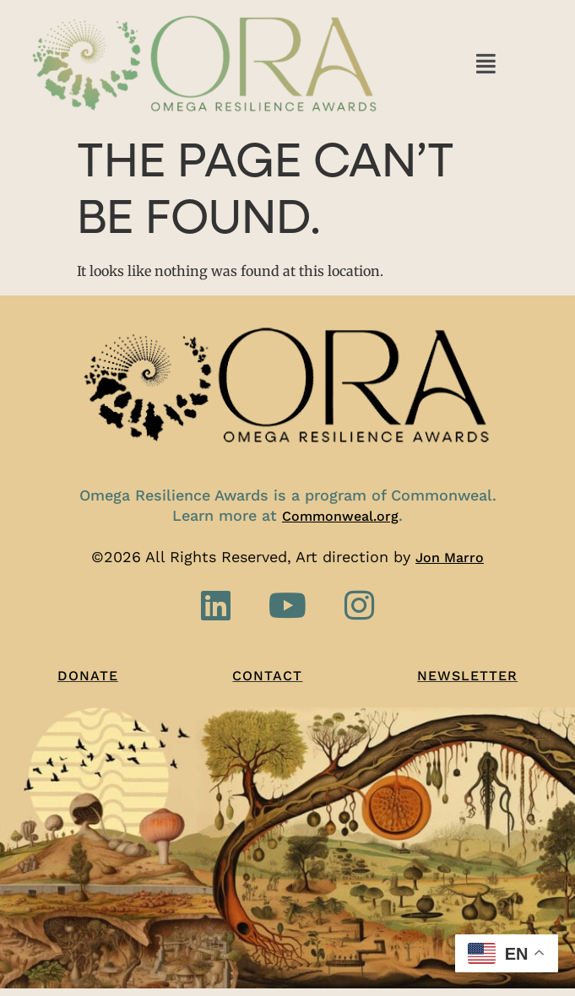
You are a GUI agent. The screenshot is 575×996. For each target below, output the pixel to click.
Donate (87, 676)
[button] (486, 63)
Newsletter (467, 676)
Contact (267, 676)
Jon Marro (449, 557)
